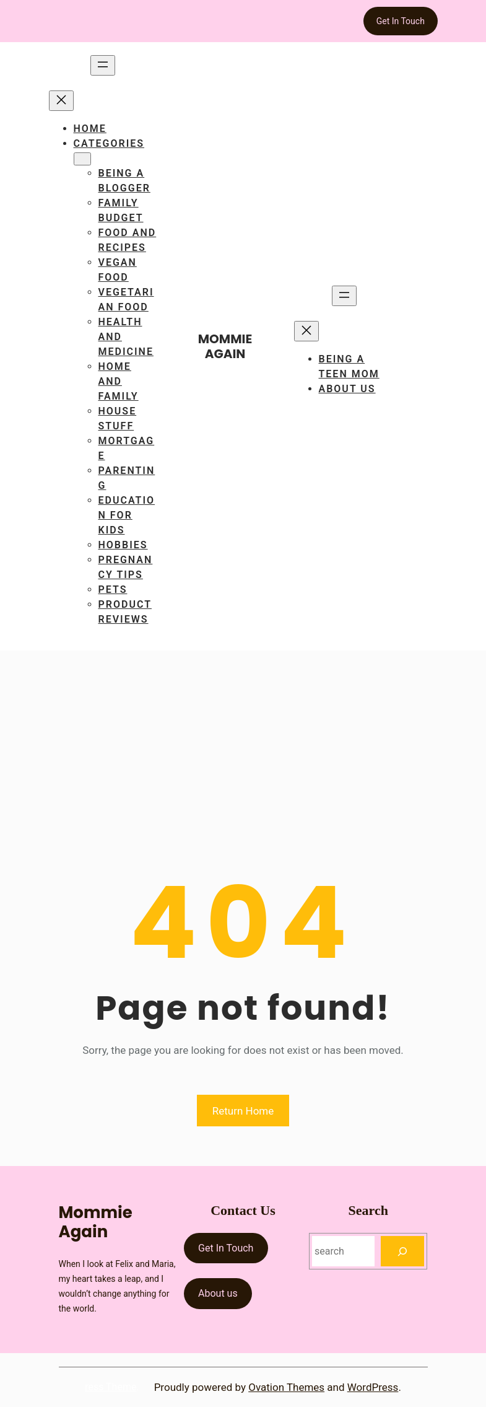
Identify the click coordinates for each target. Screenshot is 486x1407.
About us (218, 1293)
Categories (109, 143)
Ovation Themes (286, 1387)
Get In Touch (400, 21)
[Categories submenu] (82, 158)
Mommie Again (225, 346)
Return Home (243, 1111)
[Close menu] (61, 100)
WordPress (373, 1387)
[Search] (403, 1251)
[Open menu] (102, 65)
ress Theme (110, 1387)
